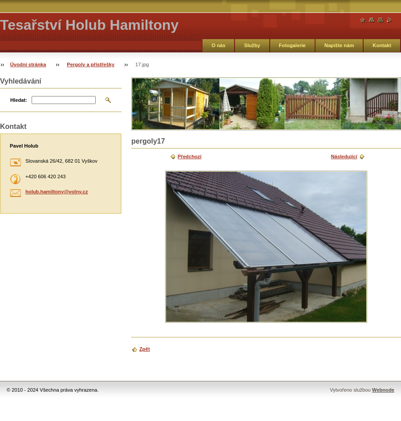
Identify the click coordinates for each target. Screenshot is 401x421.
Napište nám (339, 45)
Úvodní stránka (28, 64)
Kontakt (382, 45)
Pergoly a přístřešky (90, 64)
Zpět (144, 349)
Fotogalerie (292, 45)
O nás (218, 45)
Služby (252, 45)
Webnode (383, 390)
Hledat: (18, 100)
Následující (344, 156)
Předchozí (189, 156)
